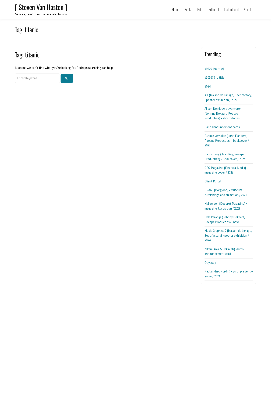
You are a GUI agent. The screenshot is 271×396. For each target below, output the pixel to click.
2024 (207, 86)
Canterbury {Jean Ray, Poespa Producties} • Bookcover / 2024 (225, 156)
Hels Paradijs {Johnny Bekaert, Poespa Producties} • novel (225, 219)
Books (188, 9)
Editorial (214, 9)
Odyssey (210, 263)
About (247, 9)
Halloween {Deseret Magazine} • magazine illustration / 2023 (226, 205)
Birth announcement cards (222, 127)
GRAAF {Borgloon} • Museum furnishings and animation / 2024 (226, 192)
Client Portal (213, 181)
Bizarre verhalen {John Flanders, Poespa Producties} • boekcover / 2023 (227, 140)
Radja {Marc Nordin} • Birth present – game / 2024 (229, 273)
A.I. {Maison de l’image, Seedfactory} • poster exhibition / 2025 (228, 97)
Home (175, 9)
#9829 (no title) (214, 69)
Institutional (231, 9)
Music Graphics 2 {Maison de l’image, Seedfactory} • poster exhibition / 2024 (228, 235)
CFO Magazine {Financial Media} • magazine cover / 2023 (226, 170)
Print (200, 9)
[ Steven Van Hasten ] (41, 7)
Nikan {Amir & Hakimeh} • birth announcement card (224, 251)
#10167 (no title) (215, 77)
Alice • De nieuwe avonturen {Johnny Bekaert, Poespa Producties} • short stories (223, 113)
